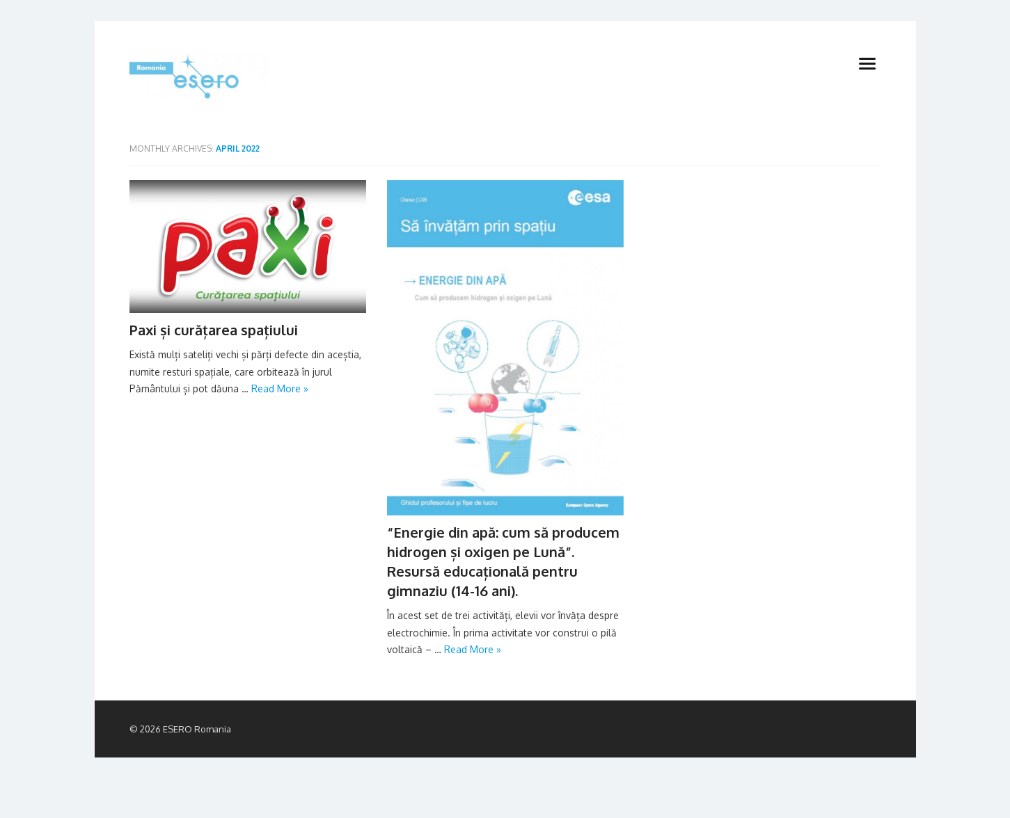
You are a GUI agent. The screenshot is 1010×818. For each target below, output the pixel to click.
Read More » (279, 388)
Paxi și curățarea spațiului (213, 330)
